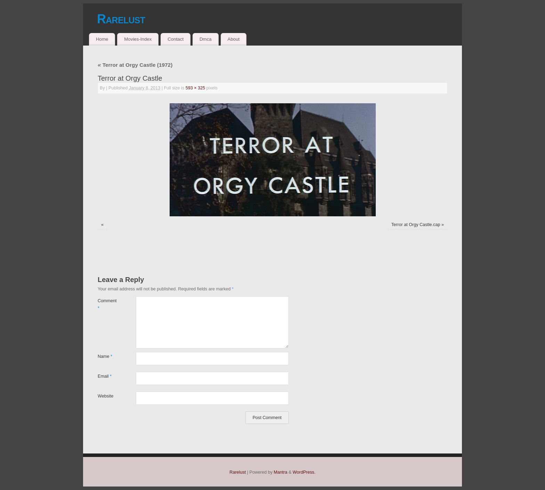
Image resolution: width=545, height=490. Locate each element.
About (234, 39)
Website (105, 396)
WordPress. (304, 472)
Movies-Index (138, 39)
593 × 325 (195, 88)
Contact (176, 39)
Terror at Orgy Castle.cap (415, 224)
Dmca (206, 39)
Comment (107, 304)
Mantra (280, 472)
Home (102, 39)
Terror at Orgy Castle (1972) (135, 65)
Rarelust (121, 19)
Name (105, 356)
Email (105, 376)
